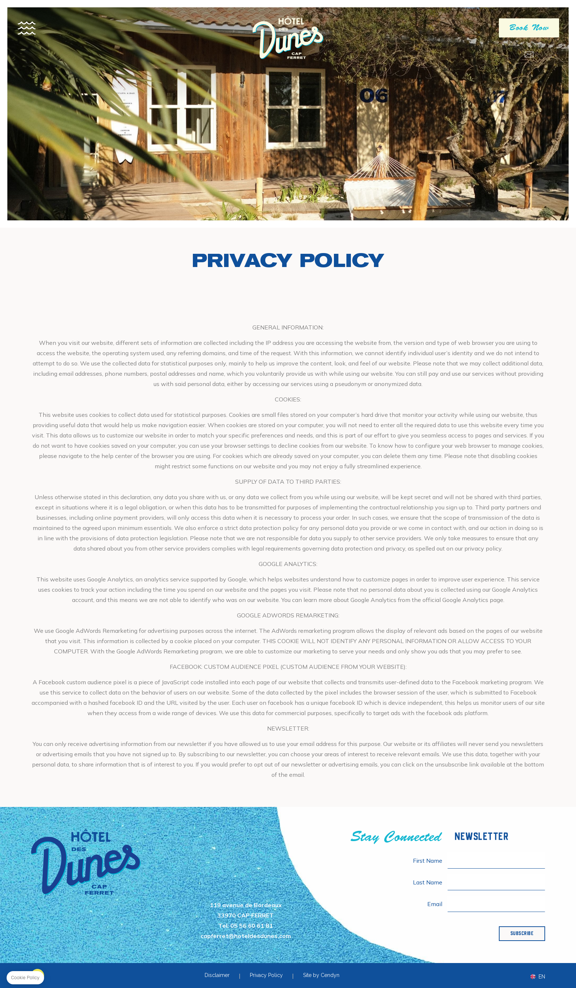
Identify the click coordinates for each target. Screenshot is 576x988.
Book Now (529, 28)
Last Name (427, 882)
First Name (427, 860)
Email (434, 904)
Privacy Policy (266, 975)
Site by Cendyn (321, 975)
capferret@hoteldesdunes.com (529, 54)
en (542, 976)
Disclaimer (217, 975)
